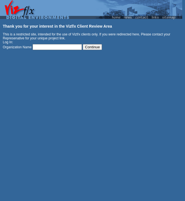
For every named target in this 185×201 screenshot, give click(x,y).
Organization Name (17, 47)
